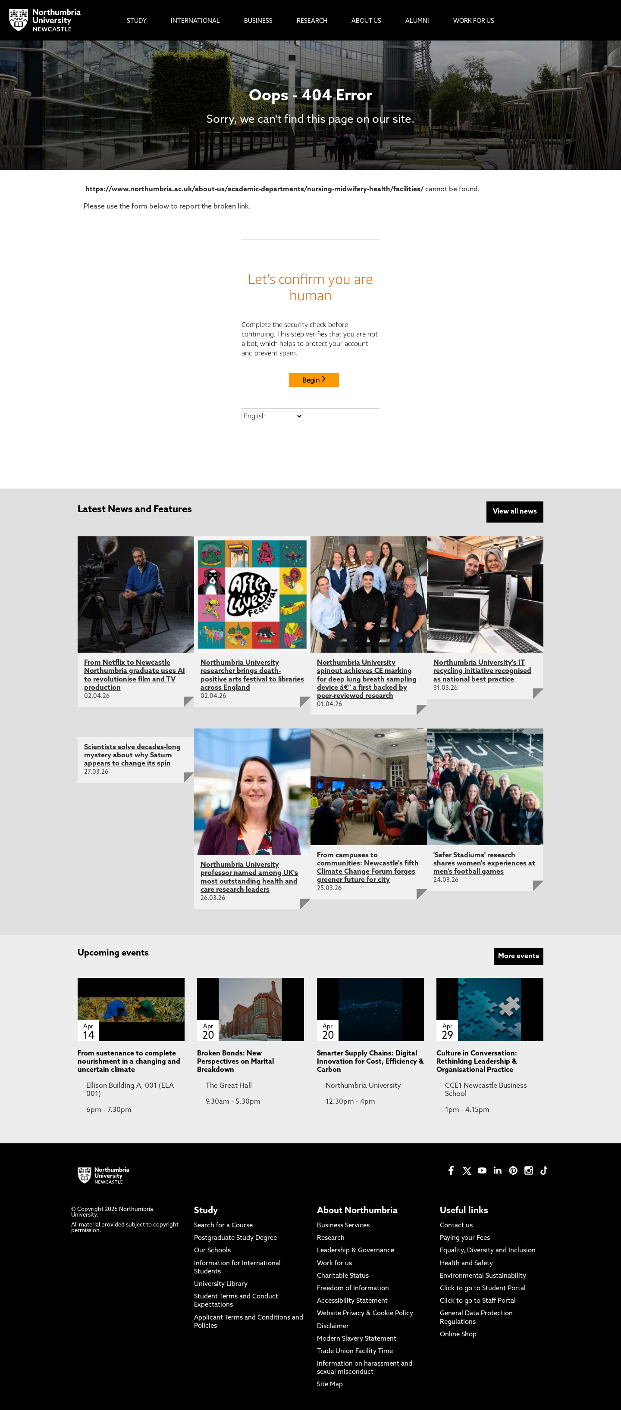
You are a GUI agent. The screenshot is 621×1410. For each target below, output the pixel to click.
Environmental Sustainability (483, 1275)
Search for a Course (223, 1225)
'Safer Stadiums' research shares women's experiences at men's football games (484, 863)
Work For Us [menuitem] (473, 21)
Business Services (343, 1225)
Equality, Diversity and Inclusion (488, 1250)
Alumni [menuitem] (417, 21)
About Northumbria (357, 1210)
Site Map (330, 1384)
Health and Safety (466, 1263)
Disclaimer (333, 1326)
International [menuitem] (195, 21)
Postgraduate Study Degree (235, 1238)
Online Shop (458, 1334)
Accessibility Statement (352, 1300)
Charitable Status (343, 1275)
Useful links (464, 1210)
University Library (221, 1283)
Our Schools (212, 1250)
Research (331, 1238)
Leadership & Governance (355, 1250)
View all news (515, 511)
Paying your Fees (465, 1238)
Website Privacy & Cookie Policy (365, 1313)
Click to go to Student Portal (483, 1288)
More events (518, 955)
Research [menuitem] (312, 21)
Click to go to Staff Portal (478, 1300)
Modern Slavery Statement (356, 1338)
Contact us (456, 1225)
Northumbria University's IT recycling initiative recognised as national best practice (482, 670)
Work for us (334, 1263)
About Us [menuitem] (366, 21)
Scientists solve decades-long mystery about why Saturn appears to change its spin (132, 754)
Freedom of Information (353, 1288)
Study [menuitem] (137, 21)
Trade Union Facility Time (355, 1351)
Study (206, 1210)
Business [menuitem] (258, 21)
